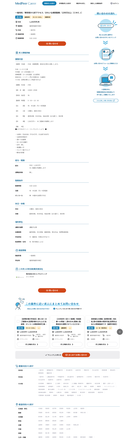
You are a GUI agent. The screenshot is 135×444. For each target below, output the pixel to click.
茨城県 (40, 412)
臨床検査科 (70, 395)
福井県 (61, 417)
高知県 (61, 433)
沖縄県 (91, 437)
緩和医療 (96, 389)
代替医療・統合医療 (44, 395)
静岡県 (47, 421)
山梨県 (68, 417)
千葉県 (68, 412)
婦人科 (79, 386)
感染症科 (112, 370)
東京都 (75, 412)
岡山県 (54, 429)
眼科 (85, 386)
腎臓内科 (49, 383)
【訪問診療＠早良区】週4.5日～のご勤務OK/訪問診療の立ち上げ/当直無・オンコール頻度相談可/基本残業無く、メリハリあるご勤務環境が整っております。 (34, 324)
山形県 (75, 408)
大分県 (68, 437)
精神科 (51, 392)
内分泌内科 (95, 370)
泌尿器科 (50, 386)
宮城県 (61, 408)
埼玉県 (61, 412)
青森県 (47, 408)
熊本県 (61, 437)
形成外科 (105, 377)
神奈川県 (83, 412)
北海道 (40, 408)
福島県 (82, 408)
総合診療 (97, 383)
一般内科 (41, 370)
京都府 (47, 425)
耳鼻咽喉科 (41, 386)
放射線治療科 (42, 392)
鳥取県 (40, 429)
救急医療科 (41, 389)
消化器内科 (69, 370)
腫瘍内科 (49, 373)
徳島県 (40, 433)
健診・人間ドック (108, 383)
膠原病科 (41, 373)
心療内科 (59, 392)
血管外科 (67, 380)
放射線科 (105, 389)
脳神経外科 (80, 377)
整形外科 (97, 377)
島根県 (47, 429)
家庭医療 (104, 370)
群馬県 (54, 412)
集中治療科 (51, 389)
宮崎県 (75, 437)
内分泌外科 (41, 380)
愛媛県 (54, 433)
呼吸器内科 (59, 370)
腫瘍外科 (89, 383)
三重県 (61, 421)
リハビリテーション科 (84, 389)
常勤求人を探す (49, 3)
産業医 (67, 392)
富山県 (47, 417)
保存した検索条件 (96, 3)
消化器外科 (70, 377)
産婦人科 (66, 386)
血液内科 (78, 370)
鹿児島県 (83, 437)
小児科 (58, 386)
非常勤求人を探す (65, 3)
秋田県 (68, 408)
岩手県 (54, 408)
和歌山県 (76, 425)
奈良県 (68, 425)
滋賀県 (40, 425)
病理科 (55, 395)
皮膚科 (92, 386)
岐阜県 (40, 421)
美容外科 (100, 392)
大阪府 (54, 425)
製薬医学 (74, 392)
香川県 (47, 433)
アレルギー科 (61, 389)
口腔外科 (59, 380)
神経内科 (86, 370)
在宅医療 (41, 383)
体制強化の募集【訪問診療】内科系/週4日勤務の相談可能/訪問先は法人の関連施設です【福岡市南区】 (104, 321)
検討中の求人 (80, 3)
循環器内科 (50, 370)
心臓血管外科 (51, 377)
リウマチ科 (72, 389)
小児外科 (89, 377)
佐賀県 (47, 437)
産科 (73, 386)
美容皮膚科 (91, 392)
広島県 (61, 429)
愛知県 (54, 421)
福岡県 (40, 437)
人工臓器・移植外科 (77, 383)
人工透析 (57, 383)
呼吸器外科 (61, 377)
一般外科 (41, 377)
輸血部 (62, 395)
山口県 (68, 429)
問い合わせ (52, 43)
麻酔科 (99, 386)
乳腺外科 (50, 380)
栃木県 (47, 412)
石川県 (54, 417)
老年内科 (66, 383)
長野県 (75, 417)
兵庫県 (61, 425)
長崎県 (54, 437)
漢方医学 (82, 392)
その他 (79, 395)
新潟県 (40, 417)
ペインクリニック (109, 386)
